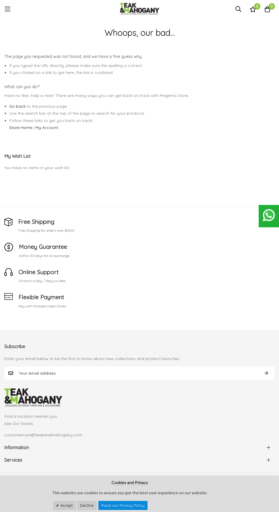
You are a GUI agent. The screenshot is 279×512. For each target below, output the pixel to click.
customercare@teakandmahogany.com (43, 434)
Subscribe (266, 373)
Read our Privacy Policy (123, 505)
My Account (46, 127)
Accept (66, 505)
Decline (87, 505)
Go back (17, 106)
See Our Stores (18, 423)
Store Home (20, 127)
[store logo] (139, 8)
